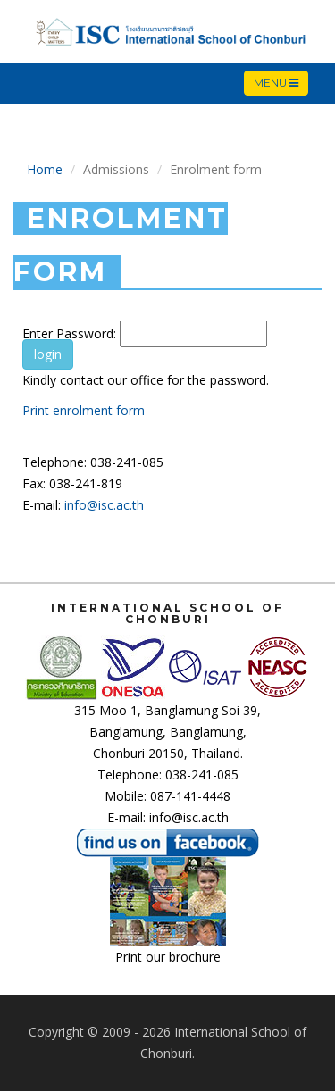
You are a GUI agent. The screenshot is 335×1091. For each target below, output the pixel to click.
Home (45, 169)
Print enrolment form (83, 410)
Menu (280, 83)
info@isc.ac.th (104, 504)
